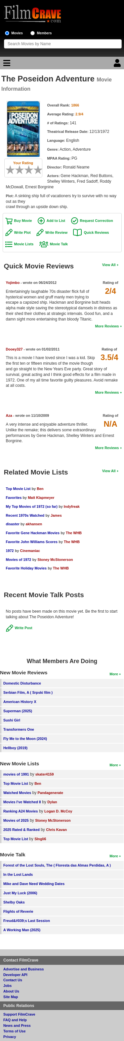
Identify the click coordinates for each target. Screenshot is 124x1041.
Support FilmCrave (19, 1014)
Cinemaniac (30, 551)
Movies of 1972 (18, 560)
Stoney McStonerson (55, 560)
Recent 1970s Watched (25, 515)
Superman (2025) (17, 711)
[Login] (118, 64)
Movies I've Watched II (22, 802)
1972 (10, 551)
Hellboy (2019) (15, 748)
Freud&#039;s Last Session (26, 921)
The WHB (74, 533)
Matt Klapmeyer (41, 498)
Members (44, 33)
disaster (13, 524)
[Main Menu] (6, 64)
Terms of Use (14, 1031)
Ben (40, 489)
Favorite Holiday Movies (26, 568)
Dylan (52, 802)
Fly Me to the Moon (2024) (25, 739)
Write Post (23, 628)
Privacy (9, 1037)
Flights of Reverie (18, 911)
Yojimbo (13, 283)
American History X (19, 702)
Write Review (56, 232)
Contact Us (12, 980)
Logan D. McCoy (58, 811)
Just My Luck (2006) (20, 893)
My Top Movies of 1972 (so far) (32, 506)
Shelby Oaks (14, 902)
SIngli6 (40, 839)
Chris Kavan (56, 830)
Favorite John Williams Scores (32, 542)
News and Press (17, 1025)
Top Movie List (18, 489)
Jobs (7, 986)
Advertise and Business (23, 969)
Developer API (15, 975)
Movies (17, 33)
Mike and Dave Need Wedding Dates (33, 884)
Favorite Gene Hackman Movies (33, 533)
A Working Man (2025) (21, 930)
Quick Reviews (96, 232)
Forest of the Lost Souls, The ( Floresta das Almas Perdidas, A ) (57, 865)
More (113, 674)
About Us (11, 991)
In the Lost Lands (18, 874)
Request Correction (96, 221)
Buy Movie (23, 221)
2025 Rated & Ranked (21, 830)
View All (109, 265)
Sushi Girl (11, 720)
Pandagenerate (50, 793)
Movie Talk (59, 244)
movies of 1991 (16, 774)
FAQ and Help (15, 1020)
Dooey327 (14, 349)
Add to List (56, 221)
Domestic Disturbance (22, 683)
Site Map (10, 997)
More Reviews (107, 326)
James (56, 515)
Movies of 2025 (16, 820)
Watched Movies (17, 793)
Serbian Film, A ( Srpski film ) (28, 692)
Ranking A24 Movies (20, 811)
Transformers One (18, 729)
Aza (9, 415)
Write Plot (22, 232)
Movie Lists (24, 244)
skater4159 (44, 774)
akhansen (34, 524)
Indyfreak (72, 506)
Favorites (14, 498)
